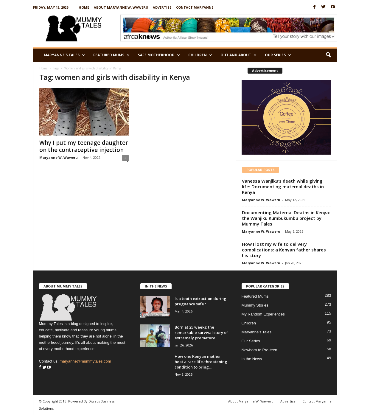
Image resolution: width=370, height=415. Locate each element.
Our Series (278, 55)
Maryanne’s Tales (64, 55)
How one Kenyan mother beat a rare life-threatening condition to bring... (201, 362)
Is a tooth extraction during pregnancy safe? (200, 301)
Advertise (162, 7)
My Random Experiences (263, 314)
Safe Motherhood (159, 55)
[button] (328, 55)
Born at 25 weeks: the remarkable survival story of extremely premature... (201, 332)
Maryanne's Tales (257, 332)
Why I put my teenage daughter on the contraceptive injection (83, 146)
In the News (252, 359)
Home (84, 7)
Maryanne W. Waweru (58, 157)
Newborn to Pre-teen (259, 350)
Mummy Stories (255, 305)
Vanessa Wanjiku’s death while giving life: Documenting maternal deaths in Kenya (283, 186)
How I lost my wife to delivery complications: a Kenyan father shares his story (284, 249)
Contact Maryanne (194, 7)
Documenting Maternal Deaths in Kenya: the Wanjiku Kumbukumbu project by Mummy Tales (286, 218)
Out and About (238, 55)
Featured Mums (111, 55)
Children (200, 55)
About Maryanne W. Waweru (121, 7)
